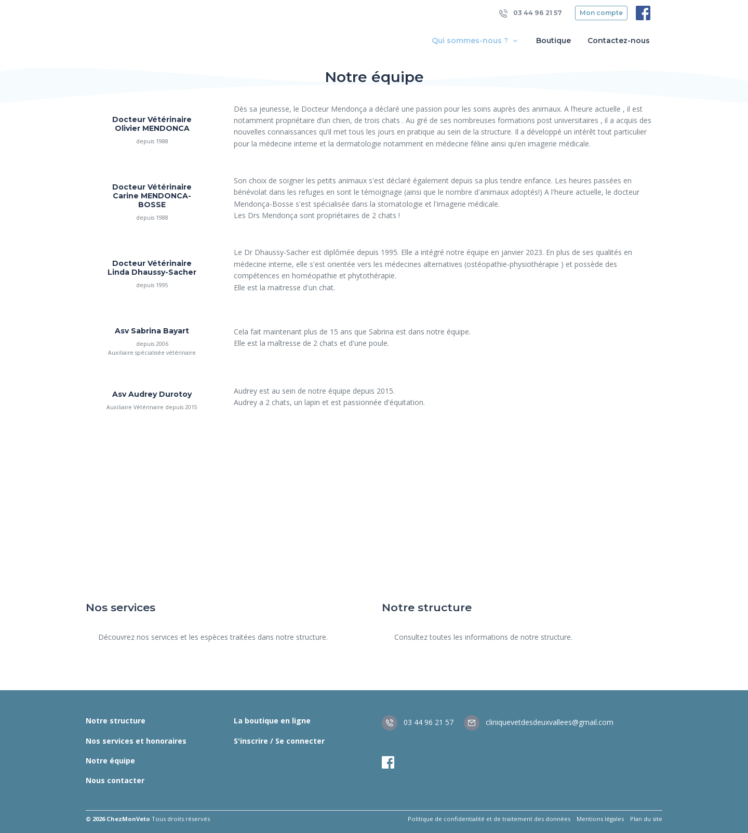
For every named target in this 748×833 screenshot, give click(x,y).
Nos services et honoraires (136, 741)
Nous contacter (115, 780)
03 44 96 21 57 (530, 13)
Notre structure (115, 720)
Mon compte (601, 13)
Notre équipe (110, 760)
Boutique (553, 40)
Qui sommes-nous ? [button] (475, 41)
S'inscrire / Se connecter (279, 741)
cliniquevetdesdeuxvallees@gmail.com (538, 722)
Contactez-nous (618, 40)
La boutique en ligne (272, 720)
